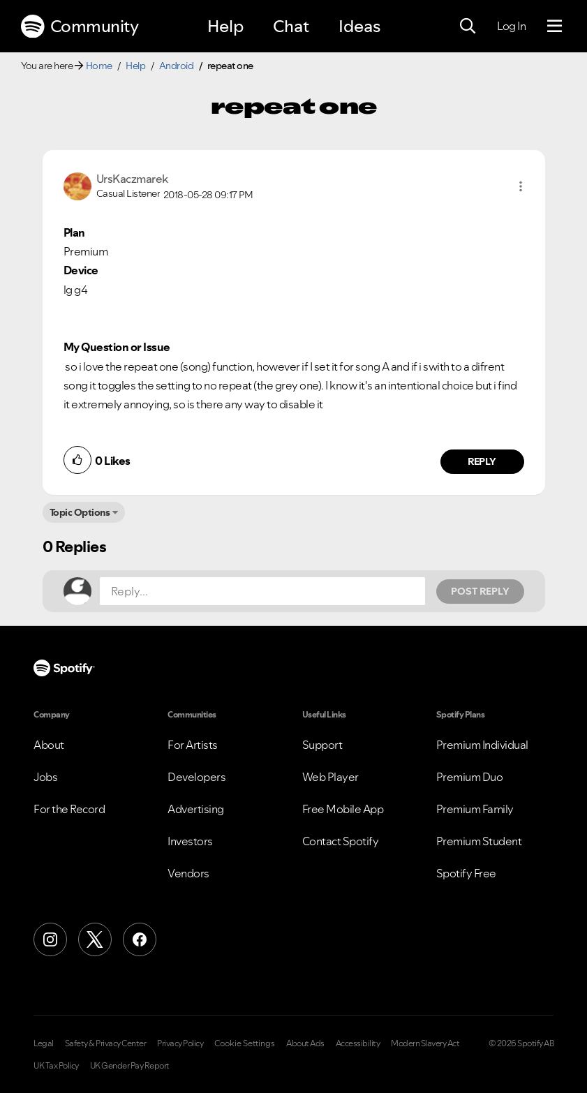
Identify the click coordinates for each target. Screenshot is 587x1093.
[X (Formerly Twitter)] (95, 939)
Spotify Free (466, 873)
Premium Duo (469, 777)
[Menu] (554, 26)
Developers (196, 777)
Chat (291, 26)
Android (176, 66)
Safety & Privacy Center (106, 1043)
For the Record (69, 809)
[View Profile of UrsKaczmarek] (132, 178)
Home (99, 66)
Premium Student (479, 841)
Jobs (45, 777)
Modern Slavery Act (425, 1043)
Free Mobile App (343, 809)
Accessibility (358, 1043)
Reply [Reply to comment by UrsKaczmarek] (482, 461)
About (49, 744)
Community (79, 26)
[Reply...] (262, 591)
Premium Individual (482, 744)
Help (225, 26)
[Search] (468, 26)
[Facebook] (139, 939)
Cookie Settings (244, 1043)
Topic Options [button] (80, 512)
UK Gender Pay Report (130, 1065)
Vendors (188, 873)
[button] (520, 186)
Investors (190, 841)
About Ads (305, 1043)
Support (322, 744)
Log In (511, 26)
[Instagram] (50, 939)
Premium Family (475, 809)
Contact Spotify (340, 841)
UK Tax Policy (56, 1065)
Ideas (359, 26)
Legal (44, 1043)
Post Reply (480, 591)
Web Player (330, 777)
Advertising (196, 809)
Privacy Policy (180, 1043)
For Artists (193, 744)
